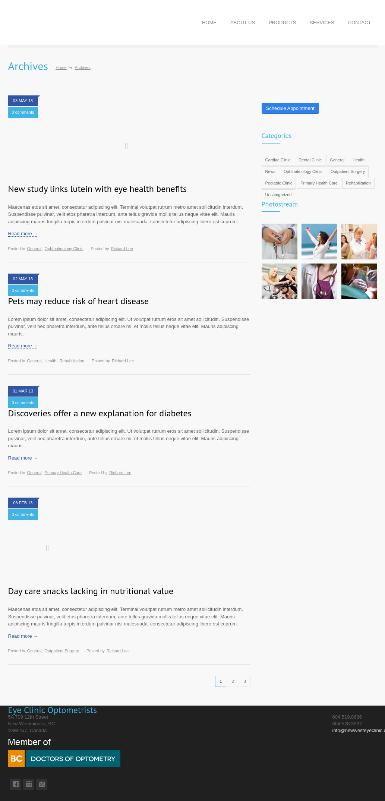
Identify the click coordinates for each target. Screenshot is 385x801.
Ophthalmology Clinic (64, 248)
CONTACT (359, 22)
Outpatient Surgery (62, 651)
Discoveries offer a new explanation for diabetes (100, 413)
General (34, 248)
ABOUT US (242, 22)
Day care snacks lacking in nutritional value (91, 591)
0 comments (23, 112)
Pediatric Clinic (279, 183)
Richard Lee (122, 248)
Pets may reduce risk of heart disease (78, 301)
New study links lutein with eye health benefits (97, 189)
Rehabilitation (71, 361)
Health (51, 361)
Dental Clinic (310, 160)
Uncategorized (278, 194)
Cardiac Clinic (278, 160)
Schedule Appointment (290, 108)
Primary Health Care (63, 472)
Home (61, 67)
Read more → (23, 233)
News (270, 171)
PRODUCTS (282, 22)
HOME (209, 22)
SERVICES (322, 22)
